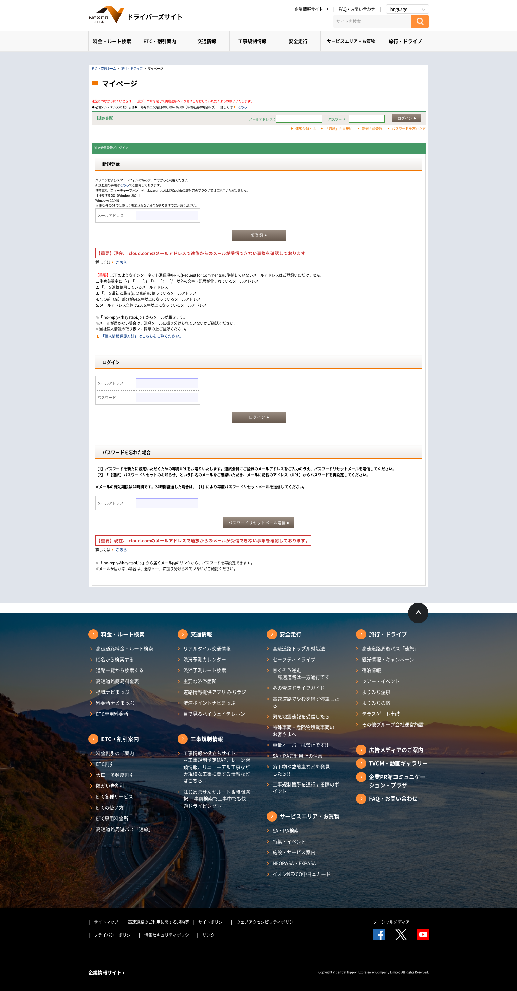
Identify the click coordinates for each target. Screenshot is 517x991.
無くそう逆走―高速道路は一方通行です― (303, 673)
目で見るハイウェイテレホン (214, 713)
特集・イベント (289, 841)
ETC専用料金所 (112, 713)
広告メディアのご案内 (396, 749)
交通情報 (206, 41)
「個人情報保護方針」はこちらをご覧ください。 (142, 336)
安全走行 (298, 41)
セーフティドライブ (294, 659)
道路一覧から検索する (120, 670)
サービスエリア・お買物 (351, 41)
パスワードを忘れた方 (409, 128)
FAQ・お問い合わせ (357, 9)
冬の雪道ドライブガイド (299, 687)
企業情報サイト (311, 9)
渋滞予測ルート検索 (204, 670)
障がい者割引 (110, 785)
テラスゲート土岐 (381, 713)
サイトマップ (106, 922)
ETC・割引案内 (159, 41)
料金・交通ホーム (104, 68)
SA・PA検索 (286, 830)
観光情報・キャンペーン (388, 659)
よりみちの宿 (376, 702)
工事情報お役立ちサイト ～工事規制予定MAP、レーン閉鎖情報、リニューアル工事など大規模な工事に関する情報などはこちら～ (216, 767)
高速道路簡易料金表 (117, 681)
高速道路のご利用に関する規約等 (158, 922)
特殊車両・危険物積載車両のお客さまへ (303, 730)
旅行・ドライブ (405, 41)
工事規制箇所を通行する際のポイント (306, 787)
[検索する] (420, 21)
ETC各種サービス (114, 796)
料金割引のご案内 (115, 753)
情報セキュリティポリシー (168, 935)
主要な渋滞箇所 (200, 681)
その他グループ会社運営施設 (393, 724)
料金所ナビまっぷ (115, 702)
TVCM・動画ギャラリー (398, 763)
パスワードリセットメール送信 (257, 523)
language (398, 9)
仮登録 (257, 235)
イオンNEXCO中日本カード (302, 873)
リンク (208, 935)
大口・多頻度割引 (115, 774)
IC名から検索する (115, 659)
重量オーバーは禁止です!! (300, 744)
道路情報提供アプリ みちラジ (214, 691)
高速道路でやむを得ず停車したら (306, 702)
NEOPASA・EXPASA (294, 863)
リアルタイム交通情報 (207, 648)
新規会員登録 (372, 128)
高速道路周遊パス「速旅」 (124, 829)
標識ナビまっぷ (112, 691)
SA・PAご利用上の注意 (297, 755)
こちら (242, 107)
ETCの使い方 (110, 807)
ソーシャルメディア (391, 922)
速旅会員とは (305, 128)
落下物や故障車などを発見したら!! (301, 770)
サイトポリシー (212, 922)
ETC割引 (105, 763)
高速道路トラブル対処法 (299, 648)
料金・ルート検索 (112, 41)
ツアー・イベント (381, 681)
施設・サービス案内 (294, 852)
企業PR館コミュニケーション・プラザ (397, 781)
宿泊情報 (371, 670)
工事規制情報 (252, 41)
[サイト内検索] (372, 21)
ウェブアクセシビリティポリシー (266, 922)
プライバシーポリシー (114, 935)
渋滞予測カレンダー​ (204, 659)
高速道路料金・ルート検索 (124, 648)
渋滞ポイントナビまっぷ (209, 702)
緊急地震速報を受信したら (301, 716)
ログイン (405, 118)
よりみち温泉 (376, 691)
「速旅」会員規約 (338, 128)
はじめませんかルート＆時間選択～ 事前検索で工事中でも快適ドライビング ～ (216, 798)
